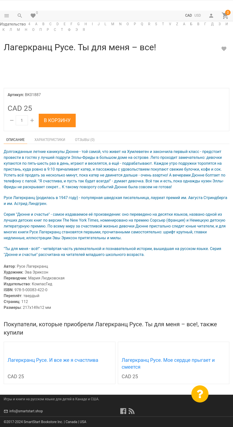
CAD (188, 15)
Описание (15, 140)
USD (197, 15)
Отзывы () (85, 140)
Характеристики (50, 140)
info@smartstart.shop (26, 411)
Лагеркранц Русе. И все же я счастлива (53, 360)
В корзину (57, 120)
